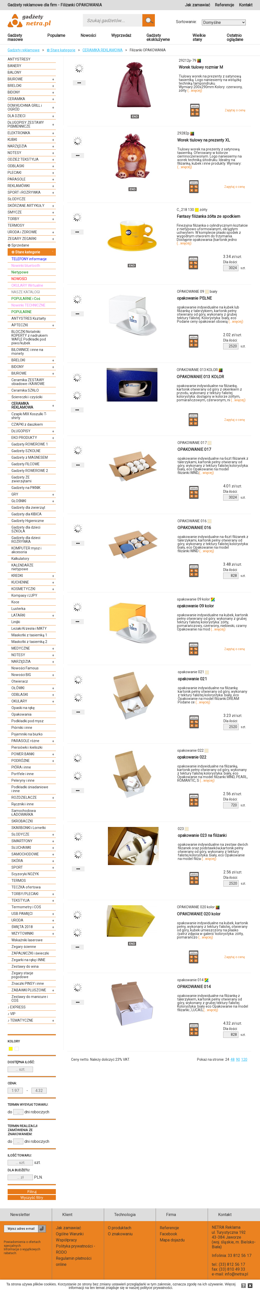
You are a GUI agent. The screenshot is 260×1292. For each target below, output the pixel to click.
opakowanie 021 (192, 678)
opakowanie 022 (191, 757)
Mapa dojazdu (172, 1240)
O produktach (119, 1227)
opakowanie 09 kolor (195, 606)
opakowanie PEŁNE (194, 298)
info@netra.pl (236, 1274)
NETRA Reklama (226, 1227)
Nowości (88, 35)
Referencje (224, 5)
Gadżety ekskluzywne (158, 37)
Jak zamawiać (197, 5)
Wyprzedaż (121, 35)
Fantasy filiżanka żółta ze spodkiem (208, 216)
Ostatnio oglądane (235, 37)
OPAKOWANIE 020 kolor (198, 914)
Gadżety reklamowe (24, 50)
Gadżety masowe (15, 37)
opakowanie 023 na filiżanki (202, 835)
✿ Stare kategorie (61, 50)
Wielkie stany (199, 37)
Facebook (168, 1234)
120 (244, 1059)
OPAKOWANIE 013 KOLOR (200, 376)
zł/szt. (232, 257)
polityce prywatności (156, 1288)
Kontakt (245, 5)
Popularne (56, 35)
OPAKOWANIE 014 (194, 986)
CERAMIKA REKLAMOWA (103, 50)
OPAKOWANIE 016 (194, 527)
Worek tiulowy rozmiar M (201, 67)
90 (238, 1059)
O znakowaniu (120, 1234)
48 (233, 1059)
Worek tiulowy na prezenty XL (203, 140)
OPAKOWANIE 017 (194, 449)
